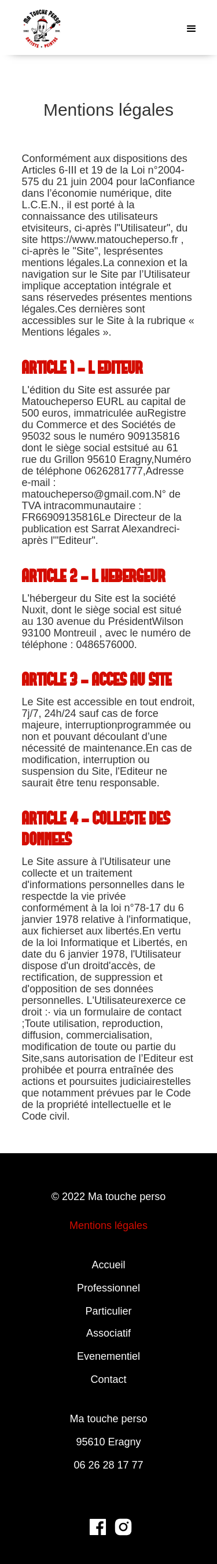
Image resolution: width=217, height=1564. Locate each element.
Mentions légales (108, 1225)
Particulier (108, 1311)
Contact (108, 1379)
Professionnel (108, 1288)
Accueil (108, 1265)
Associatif (108, 1333)
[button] (191, 29)
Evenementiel (108, 1356)
